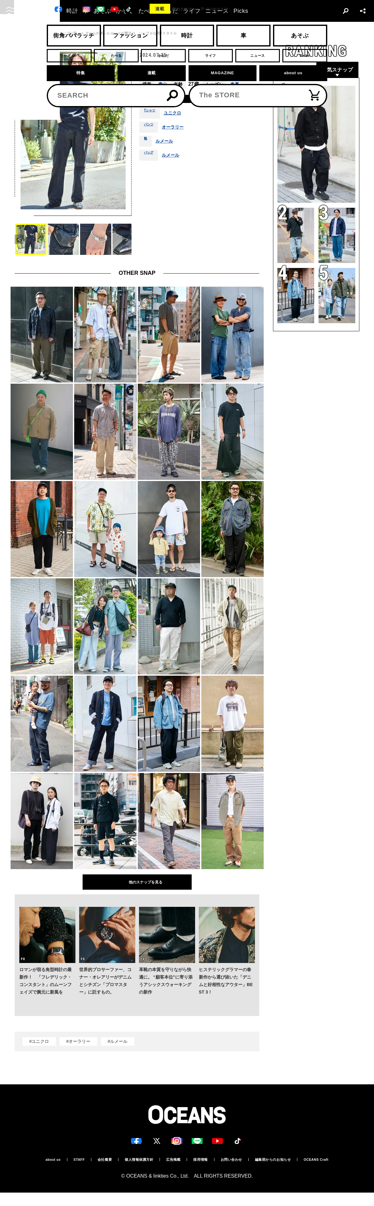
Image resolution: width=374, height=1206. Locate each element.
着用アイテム (159, 100)
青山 (163, 84)
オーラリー (177, 129)
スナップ (40, 33)
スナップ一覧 (66, 33)
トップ (20, 33)
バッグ (150, 157)
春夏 (237, 84)
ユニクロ (178, 115)
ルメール (167, 143)
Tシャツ (152, 115)
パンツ (150, 129)
